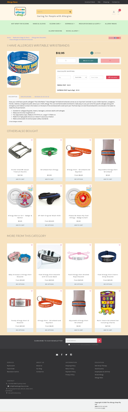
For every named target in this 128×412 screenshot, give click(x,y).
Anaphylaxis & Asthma (102, 372)
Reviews (42, 97)
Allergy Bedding (55, 31)
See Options (78, 179)
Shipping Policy (71, 366)
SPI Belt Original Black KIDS (49, 216)
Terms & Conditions (85, 344)
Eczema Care (55, 24)
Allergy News (12, 2)
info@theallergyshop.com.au (17, 387)
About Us (39, 366)
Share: (114, 38)
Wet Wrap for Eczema (20, 24)
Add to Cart (88, 61)
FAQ (99, 2)
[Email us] (57, 355)
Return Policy (70, 369)
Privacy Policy (95, 344)
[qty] (64, 78)
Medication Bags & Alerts (90, 24)
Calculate (113, 78)
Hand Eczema (99, 369)
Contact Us (116, 2)
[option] (30, 62)
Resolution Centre (13, 372)
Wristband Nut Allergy (49, 170)
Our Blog (39, 369)
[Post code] (96, 78)
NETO (104, 408)
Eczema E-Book (90, 2)
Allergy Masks (111, 24)
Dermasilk (70, 24)
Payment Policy (71, 372)
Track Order (11, 369)
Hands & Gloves (39, 24)
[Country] (80, 78)
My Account (11, 366)
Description (13, 97)
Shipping (106, 2)
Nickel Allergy (72, 31)
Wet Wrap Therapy (101, 366)
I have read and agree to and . (83, 345)
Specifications (26, 97)
